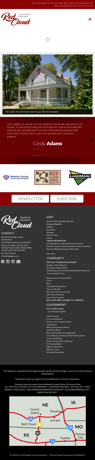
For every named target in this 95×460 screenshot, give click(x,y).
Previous (2, 140)
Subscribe (67, 198)
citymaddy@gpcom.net (10, 256)
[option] (47, 139)
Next (92, 140)
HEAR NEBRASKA (34, 389)
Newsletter (30, 198)
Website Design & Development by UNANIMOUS (67, 455)
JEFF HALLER (77, 386)
